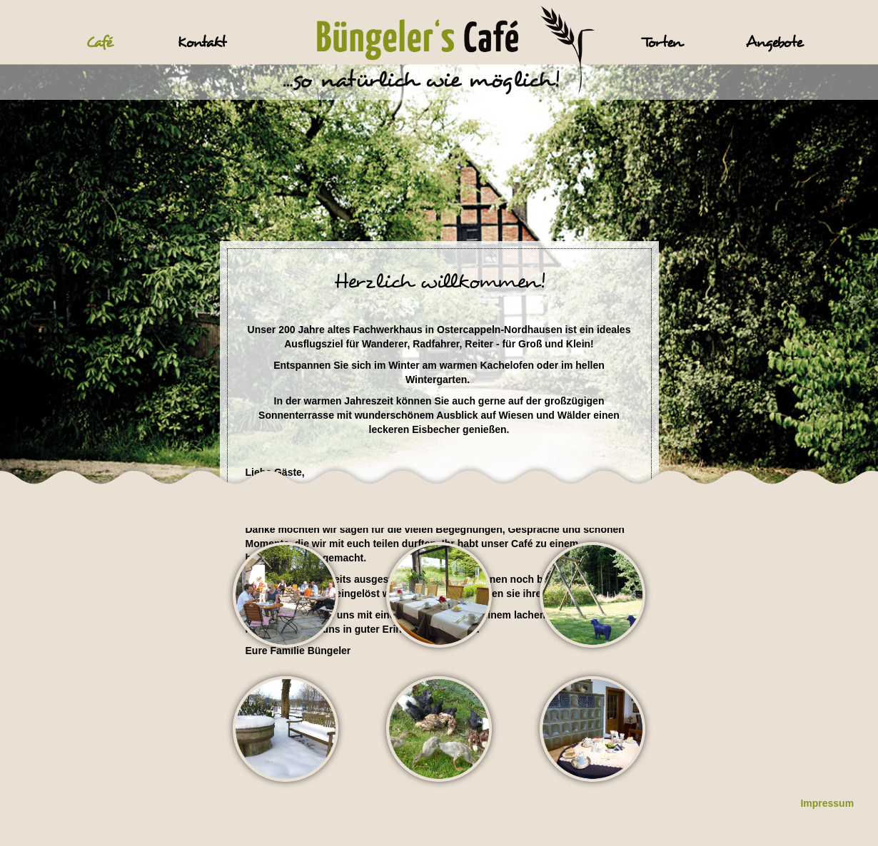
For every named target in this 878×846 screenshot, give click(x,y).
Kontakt (201, 43)
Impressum (827, 803)
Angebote (774, 43)
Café (99, 43)
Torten (662, 43)
